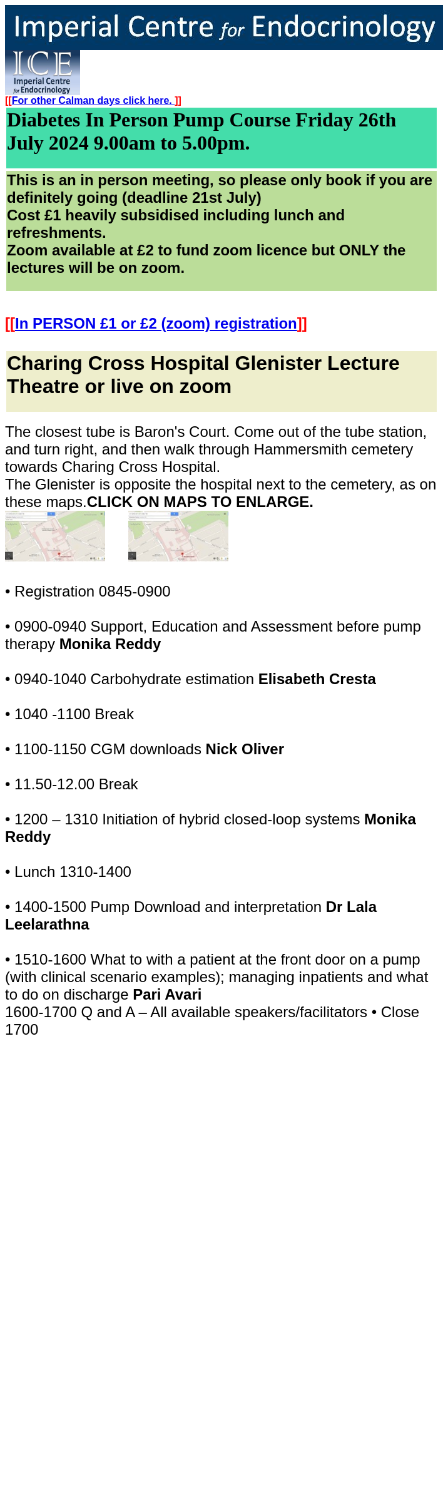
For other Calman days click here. (93, 100)
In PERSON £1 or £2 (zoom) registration (156, 323)
